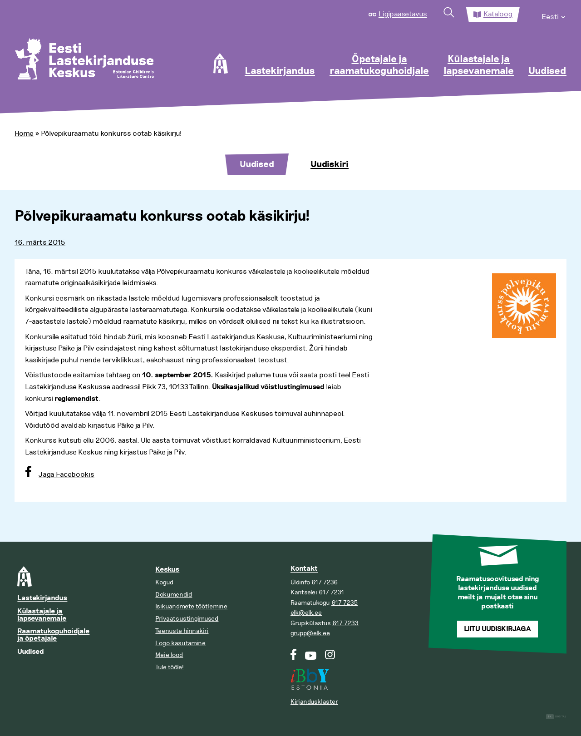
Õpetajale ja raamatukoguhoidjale (379, 65)
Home (24, 133)
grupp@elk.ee (310, 633)
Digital (556, 716)
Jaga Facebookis (66, 474)
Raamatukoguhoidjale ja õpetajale (53, 635)
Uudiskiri (329, 164)
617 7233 (345, 623)
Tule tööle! (169, 667)
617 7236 (324, 582)
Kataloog (497, 14)
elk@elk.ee (306, 613)
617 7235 (344, 603)
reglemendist (76, 399)
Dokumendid (173, 594)
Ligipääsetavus (403, 14)
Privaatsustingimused (186, 618)
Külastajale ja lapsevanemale (478, 65)
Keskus (167, 569)
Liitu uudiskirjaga (497, 629)
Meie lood (169, 655)
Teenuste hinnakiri (181, 631)
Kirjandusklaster (314, 702)
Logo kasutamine (180, 643)
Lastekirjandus (280, 71)
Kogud (164, 582)
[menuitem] (554, 14)
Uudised (547, 71)
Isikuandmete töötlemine (191, 606)
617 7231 (331, 592)
